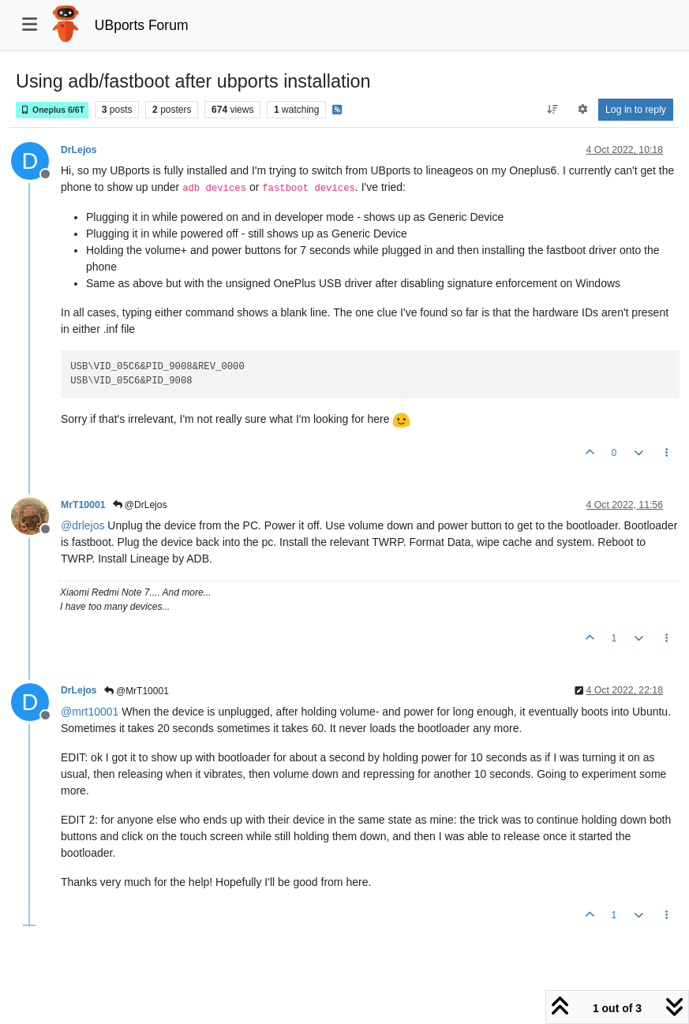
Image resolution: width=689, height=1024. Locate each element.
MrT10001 (83, 504)
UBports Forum (142, 25)
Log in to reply (635, 109)
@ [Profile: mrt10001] (89, 711)
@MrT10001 (136, 691)
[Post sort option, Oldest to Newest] (553, 110)
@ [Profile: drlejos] (82, 525)
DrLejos (79, 149)
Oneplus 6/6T (52, 110)
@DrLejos (140, 504)
